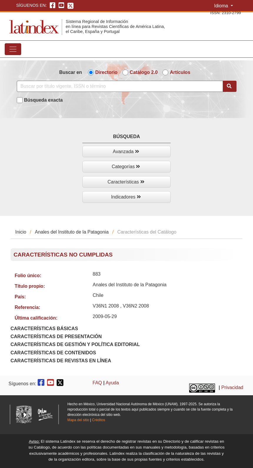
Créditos (98, 420)
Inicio (20, 231)
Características (125, 181)
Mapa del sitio (78, 420)
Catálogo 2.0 (144, 72)
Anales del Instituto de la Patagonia (72, 231)
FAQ (97, 382)
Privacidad (232, 387)
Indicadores (126, 196)
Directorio (106, 72)
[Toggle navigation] (13, 49)
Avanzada (126, 151)
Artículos (180, 72)
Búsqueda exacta (43, 99)
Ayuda (112, 382)
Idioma (221, 5)
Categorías (126, 166)
